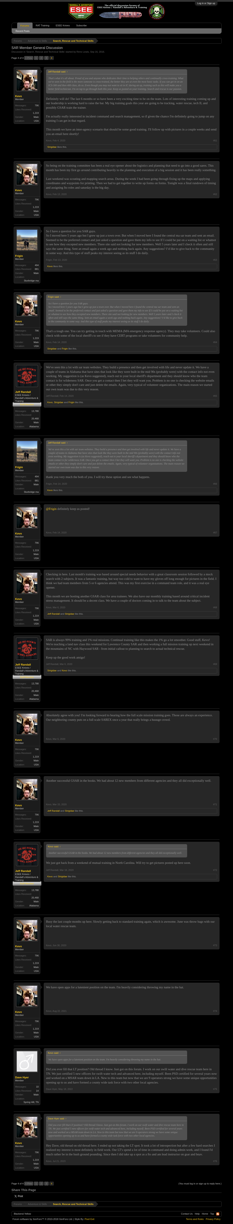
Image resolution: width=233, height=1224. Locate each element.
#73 (215, 945)
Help (197, 1213)
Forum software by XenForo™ (43, 1219)
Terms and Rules (195, 1219)
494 (37, 265)
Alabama (34, 426)
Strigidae (52, 147)
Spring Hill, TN (31, 1102)
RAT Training (42, 25)
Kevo (18, 96)
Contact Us (186, 1213)
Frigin (19, 256)
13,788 (35, 411)
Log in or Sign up (206, 3)
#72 (215, 870)
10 (37, 1086)
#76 (215, 1161)
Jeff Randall (23, 392)
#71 (215, 804)
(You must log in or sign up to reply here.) (200, 1183)
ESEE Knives (63, 25)
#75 (215, 1089)
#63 (215, 260)
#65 (215, 396)
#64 (215, 342)
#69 (215, 664)
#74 (215, 1011)
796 (37, 105)
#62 (215, 194)
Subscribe (81, 25)
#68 (215, 607)
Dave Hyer (22, 1077)
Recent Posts (23, 31)
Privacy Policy (213, 1219)
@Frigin (51, 509)
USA (36, 121)
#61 (215, 140)
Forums (25, 25)
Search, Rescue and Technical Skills (45, 51)
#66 (215, 483)
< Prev (28, 58)
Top (212, 1213)
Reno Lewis (83, 51)
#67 (215, 532)
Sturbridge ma (31, 280)
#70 (215, 739)
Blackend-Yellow (22, 1213)
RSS (217, 1213)
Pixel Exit (89, 1219)
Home (205, 1213)
